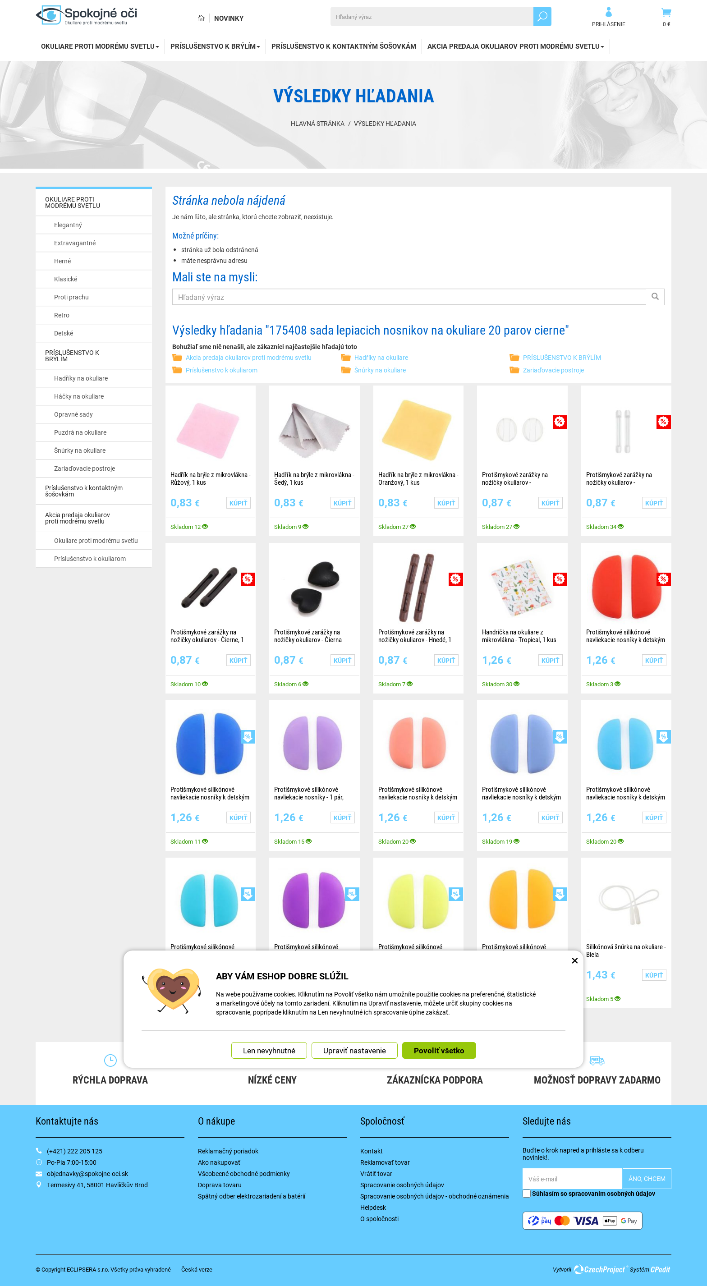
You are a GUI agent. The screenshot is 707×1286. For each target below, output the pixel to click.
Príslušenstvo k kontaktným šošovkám (343, 46)
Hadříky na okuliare (81, 378)
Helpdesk (373, 1207)
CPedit (661, 1269)
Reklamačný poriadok (228, 1151)
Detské (63, 333)
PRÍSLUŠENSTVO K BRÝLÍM (215, 46)
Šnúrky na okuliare (80, 450)
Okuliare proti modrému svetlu (96, 540)
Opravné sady (73, 414)
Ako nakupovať (219, 1162)
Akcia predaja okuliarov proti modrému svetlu (515, 46)
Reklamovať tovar (385, 1162)
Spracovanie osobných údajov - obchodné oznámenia (434, 1196)
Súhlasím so (589, 1193)
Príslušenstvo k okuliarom (90, 558)
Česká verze (196, 1269)
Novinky (228, 18)
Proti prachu (71, 297)
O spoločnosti (379, 1218)
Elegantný (68, 224)
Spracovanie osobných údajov (402, 1184)
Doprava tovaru (220, 1184)
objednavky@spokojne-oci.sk (87, 1173)
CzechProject (601, 1269)
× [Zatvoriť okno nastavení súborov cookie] (574, 959)
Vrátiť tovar (376, 1173)
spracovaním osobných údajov (612, 1193)
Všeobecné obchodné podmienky (244, 1173)
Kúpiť (239, 503)
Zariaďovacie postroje (84, 468)
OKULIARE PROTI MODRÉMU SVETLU (100, 46)
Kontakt (371, 1151)
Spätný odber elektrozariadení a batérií (251, 1196)
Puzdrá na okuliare (80, 432)
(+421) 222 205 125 (74, 1151)
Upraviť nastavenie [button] (354, 1050)
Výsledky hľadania (385, 123)
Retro (61, 315)
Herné (62, 261)
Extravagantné (75, 243)
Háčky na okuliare (79, 396)
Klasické (65, 279)
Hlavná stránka (317, 123)
